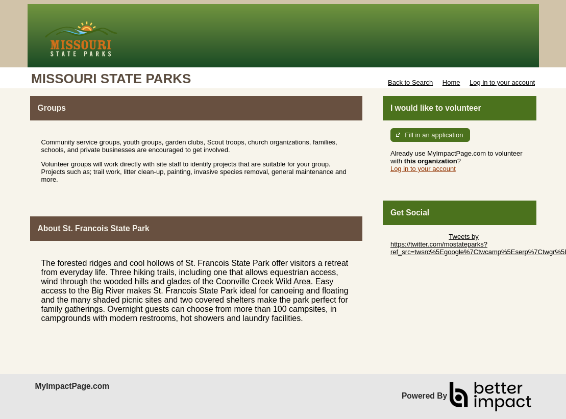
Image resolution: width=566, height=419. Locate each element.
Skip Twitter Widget (418, 236)
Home (451, 82)
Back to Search (410, 82)
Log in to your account (502, 82)
